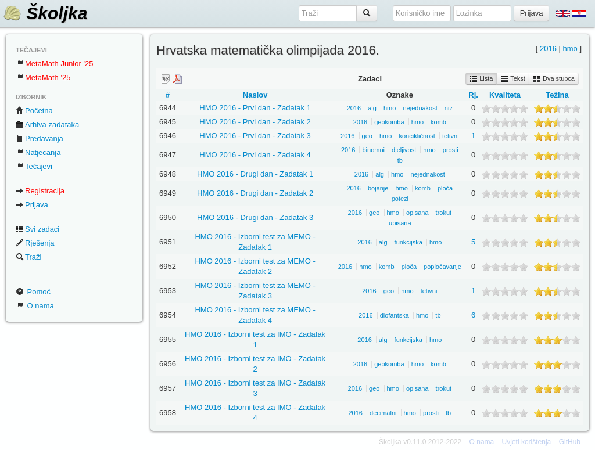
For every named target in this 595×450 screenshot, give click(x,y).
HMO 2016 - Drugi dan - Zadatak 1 (255, 174)
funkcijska (408, 242)
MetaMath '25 (43, 77)
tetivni (450, 135)
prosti (450, 149)
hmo (569, 48)
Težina (557, 95)
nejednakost (420, 108)
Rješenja (35, 243)
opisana (417, 212)
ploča (445, 188)
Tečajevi (34, 166)
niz (449, 108)
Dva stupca (554, 79)
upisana (400, 222)
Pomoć (33, 291)
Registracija (40, 190)
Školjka (45, 13)
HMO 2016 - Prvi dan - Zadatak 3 (254, 135)
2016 (548, 48)
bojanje (378, 188)
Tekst (512, 79)
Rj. (473, 95)
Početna (34, 110)
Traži (28, 257)
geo (367, 135)
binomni (373, 149)
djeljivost (404, 149)
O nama (35, 305)
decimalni (383, 412)
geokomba (389, 121)
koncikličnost (417, 135)
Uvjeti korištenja (526, 442)
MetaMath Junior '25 (54, 63)
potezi (400, 198)
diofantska (394, 315)
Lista (481, 79)
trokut (444, 212)
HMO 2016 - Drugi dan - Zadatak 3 (255, 217)
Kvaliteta (505, 95)
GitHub (569, 442)
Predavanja (39, 138)
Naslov (255, 95)
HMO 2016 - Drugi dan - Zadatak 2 (255, 193)
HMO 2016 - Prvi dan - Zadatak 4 (254, 154)
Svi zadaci (37, 229)
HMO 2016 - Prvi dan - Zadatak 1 (254, 107)
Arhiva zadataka (47, 124)
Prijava (32, 204)
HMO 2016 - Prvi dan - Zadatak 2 (254, 121)
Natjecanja (38, 152)
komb (438, 121)
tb (400, 160)
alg (372, 108)
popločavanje (442, 266)
